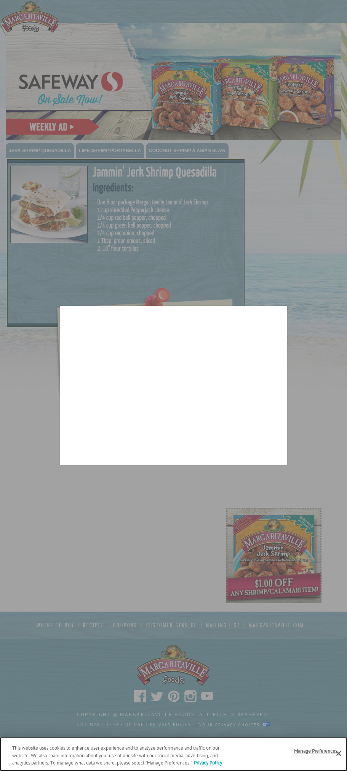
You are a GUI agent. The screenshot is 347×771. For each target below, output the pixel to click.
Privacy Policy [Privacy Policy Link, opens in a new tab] (208, 763)
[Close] (338, 753)
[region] (173, 754)
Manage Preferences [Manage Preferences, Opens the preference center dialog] (315, 751)
